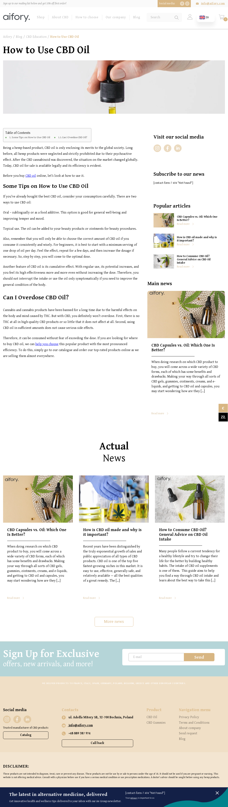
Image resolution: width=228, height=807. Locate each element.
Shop (41, 17)
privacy (133, 798)
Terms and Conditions (194, 723)
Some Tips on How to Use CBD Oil (31, 137)
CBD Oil (152, 717)
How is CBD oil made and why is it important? (197, 239)
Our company (116, 17)
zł (223, 417)
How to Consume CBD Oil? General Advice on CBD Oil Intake (194, 259)
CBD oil (30, 176)
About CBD (60, 17)
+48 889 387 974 (76, 733)
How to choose (87, 17)
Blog (136, 17)
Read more (183, 224)
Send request (188, 733)
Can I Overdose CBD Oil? (74, 137)
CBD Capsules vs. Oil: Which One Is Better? (197, 218)
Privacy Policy (189, 717)
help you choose (46, 344)
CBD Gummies (156, 723)
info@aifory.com (213, 3)
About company (190, 728)
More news (114, 621)
